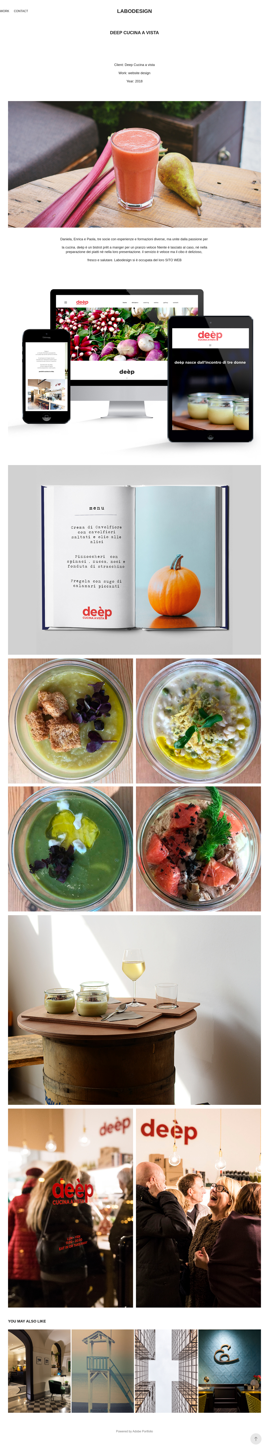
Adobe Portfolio (142, 1431)
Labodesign (134, 11)
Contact (21, 11)
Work (4, 11)
